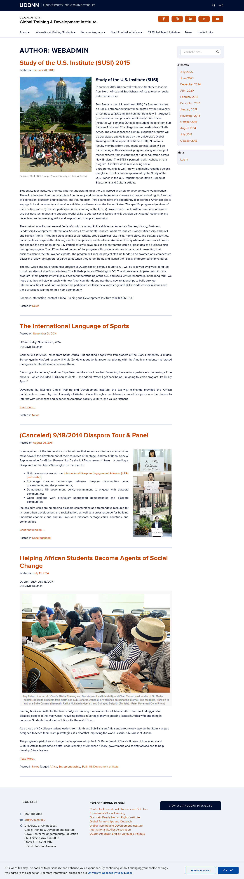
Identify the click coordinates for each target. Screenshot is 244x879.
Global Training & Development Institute (58, 22)
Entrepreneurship (69, 766)
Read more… (27, 407)
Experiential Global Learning (107, 813)
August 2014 (188, 128)
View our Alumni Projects (190, 805)
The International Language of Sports (74, 326)
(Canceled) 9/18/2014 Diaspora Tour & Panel (84, 435)
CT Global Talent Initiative (164, 32)
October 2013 (188, 141)
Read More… (27, 759)
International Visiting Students (55, 32)
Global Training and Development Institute (116, 825)
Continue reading (32, 530)
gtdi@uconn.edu (35, 820)
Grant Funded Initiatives (126, 32)
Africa (53, 766)
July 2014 (186, 134)
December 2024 (190, 84)
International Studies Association (110, 829)
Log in (184, 159)
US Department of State (104, 766)
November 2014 (190, 116)
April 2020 (187, 90)
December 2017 (190, 103)
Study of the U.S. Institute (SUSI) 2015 (75, 63)
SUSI (85, 766)
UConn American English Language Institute (117, 834)
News (188, 32)
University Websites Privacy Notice (110, 873)
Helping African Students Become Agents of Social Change (94, 562)
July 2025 (186, 72)
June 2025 (187, 78)
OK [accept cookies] (228, 870)
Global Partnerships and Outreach (111, 821)
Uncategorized (41, 538)
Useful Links (205, 32)
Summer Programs (93, 32)
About (24, 32)
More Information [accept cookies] (200, 870)
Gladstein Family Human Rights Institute (115, 817)
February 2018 (189, 97)
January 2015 (188, 109)
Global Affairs (30, 17)
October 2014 (188, 122)
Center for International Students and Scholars (118, 809)
